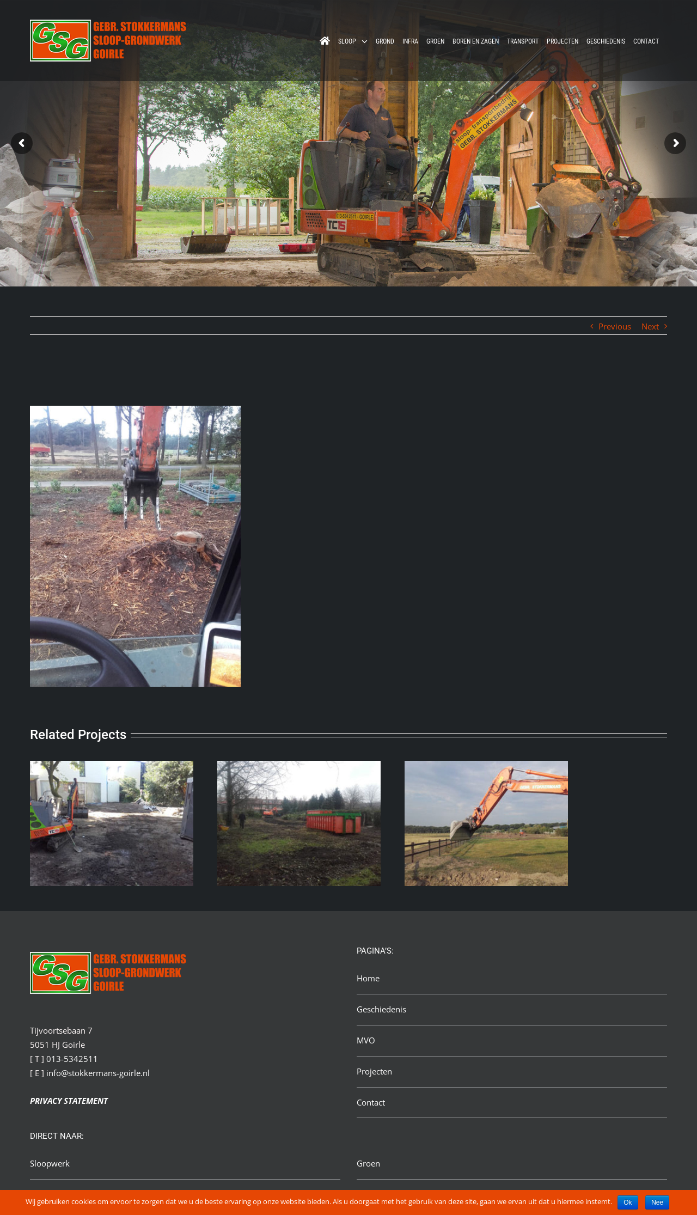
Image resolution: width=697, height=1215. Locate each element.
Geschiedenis (381, 1009)
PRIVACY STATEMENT (69, 1100)
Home (368, 978)
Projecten (374, 1071)
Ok (627, 1202)
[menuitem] (325, 40)
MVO (366, 1040)
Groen (368, 1163)
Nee (657, 1202)
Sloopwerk (50, 1163)
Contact (371, 1102)
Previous (614, 326)
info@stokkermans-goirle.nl (98, 1072)
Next (650, 326)
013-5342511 (72, 1058)
